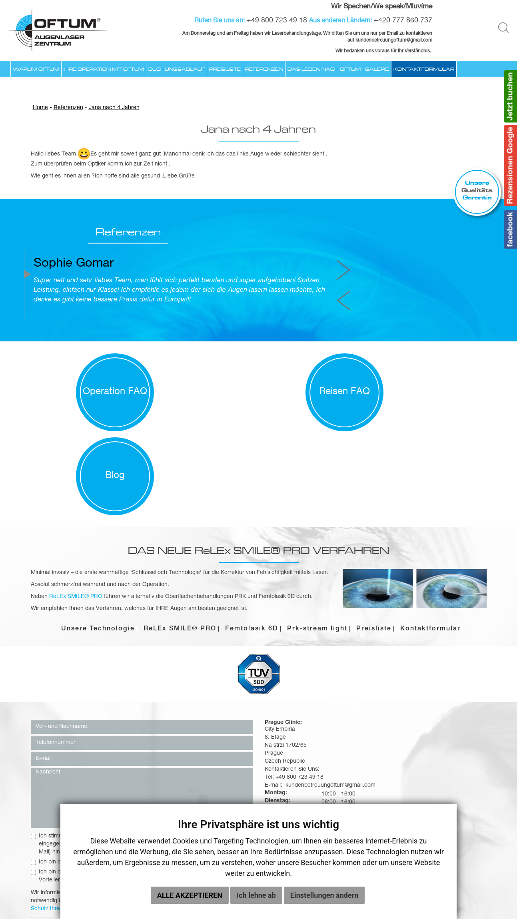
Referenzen (264, 69)
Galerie (377, 69)
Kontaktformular (423, 69)
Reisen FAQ (258, 372)
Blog (431, 372)
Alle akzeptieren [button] (189, 895)
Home (40, 109)
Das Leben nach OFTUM (324, 69)
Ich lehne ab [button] (256, 895)
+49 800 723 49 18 (278, 20)
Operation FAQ (86, 372)
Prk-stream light (317, 525)
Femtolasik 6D (251, 525)
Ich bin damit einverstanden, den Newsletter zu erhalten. (106, 758)
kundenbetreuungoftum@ (384, 40)
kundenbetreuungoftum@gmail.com (426, 697)
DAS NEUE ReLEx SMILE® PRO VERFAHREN (258, 446)
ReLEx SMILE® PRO (180, 525)
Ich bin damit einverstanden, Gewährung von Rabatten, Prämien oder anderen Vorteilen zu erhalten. (134, 772)
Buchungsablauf (176, 69)
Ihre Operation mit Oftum (104, 69)
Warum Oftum (36, 69)
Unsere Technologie (98, 525)
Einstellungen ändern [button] (324, 895)
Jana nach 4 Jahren (114, 109)
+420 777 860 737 (404, 20)
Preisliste (225, 69)
